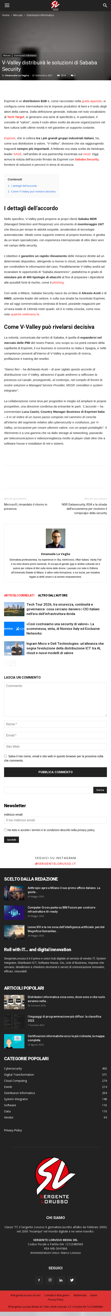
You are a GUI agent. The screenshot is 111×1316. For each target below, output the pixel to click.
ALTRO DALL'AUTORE (52, 595)
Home (5, 15)
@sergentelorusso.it (55, 863)
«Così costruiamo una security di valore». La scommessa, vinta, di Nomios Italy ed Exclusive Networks (63, 628)
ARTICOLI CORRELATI (19, 595)
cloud (86, 154)
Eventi (93, 1295)
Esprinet (9, 138)
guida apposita (92, 101)
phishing (58, 282)
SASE (17, 154)
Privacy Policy (13, 1130)
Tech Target (15, 117)
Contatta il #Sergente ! (57, 1295)
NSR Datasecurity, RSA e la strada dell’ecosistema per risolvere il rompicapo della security (84, 509)
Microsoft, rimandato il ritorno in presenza (25, 507)
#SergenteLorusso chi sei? (26, 1295)
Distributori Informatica (40, 15)
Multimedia (80, 1295)
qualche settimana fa (25, 314)
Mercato (18, 15)
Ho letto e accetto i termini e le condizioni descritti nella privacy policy (51, 830)
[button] (105, 5)
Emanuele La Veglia (17, 75)
